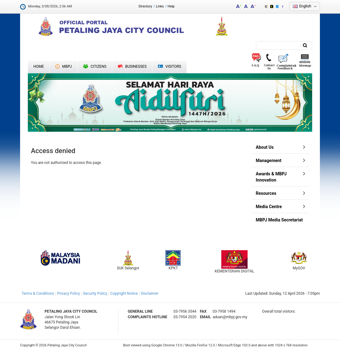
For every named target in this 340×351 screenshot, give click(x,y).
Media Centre (269, 206)
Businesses (132, 66)
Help (171, 6)
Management (269, 160)
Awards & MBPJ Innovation (271, 176)
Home (38, 66)
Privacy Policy (68, 293)
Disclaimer (150, 293)
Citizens (94, 66)
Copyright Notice (124, 293)
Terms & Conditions (38, 293)
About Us (265, 147)
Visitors (169, 66)
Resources (266, 193)
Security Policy (95, 293)
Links (160, 6)
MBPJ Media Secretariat (279, 219)
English (305, 6)
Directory (145, 6)
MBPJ (63, 66)
